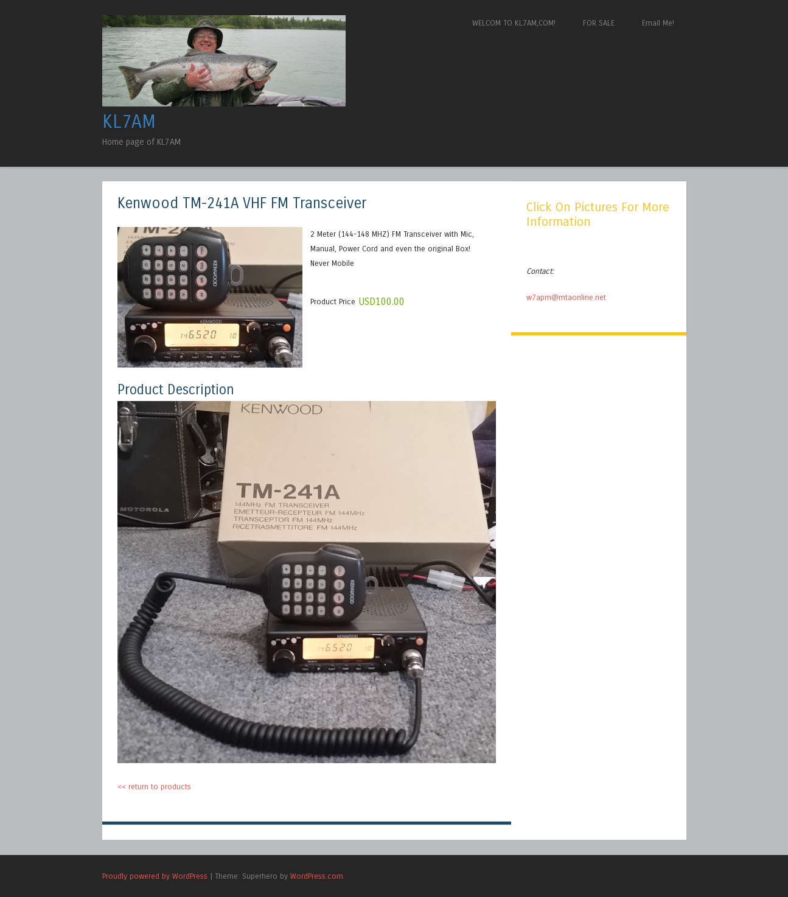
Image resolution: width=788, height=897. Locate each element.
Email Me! (658, 22)
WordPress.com (316, 876)
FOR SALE (599, 22)
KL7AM (129, 122)
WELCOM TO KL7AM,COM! (514, 22)
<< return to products (154, 786)
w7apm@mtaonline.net (566, 297)
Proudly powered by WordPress (154, 876)
